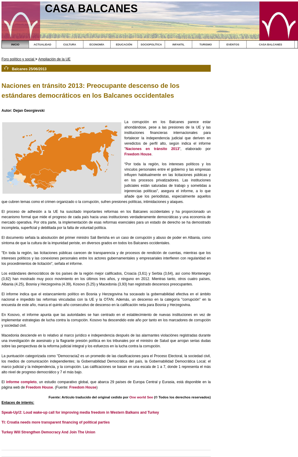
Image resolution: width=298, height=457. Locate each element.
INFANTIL (178, 44)
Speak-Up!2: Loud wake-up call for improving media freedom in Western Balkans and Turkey (80, 412)
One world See (141, 397)
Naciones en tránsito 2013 (152, 149)
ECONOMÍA (96, 44)
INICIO (15, 44)
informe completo (21, 382)
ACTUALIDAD (42, 44)
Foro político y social (18, 59)
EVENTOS (233, 44)
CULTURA (69, 44)
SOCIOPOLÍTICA (151, 44)
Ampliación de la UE (54, 59)
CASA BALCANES (270, 44)
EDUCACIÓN (124, 44)
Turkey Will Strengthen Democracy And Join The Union (48, 432)
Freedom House (138, 154)
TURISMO (205, 44)
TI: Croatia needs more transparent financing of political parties (55, 422)
